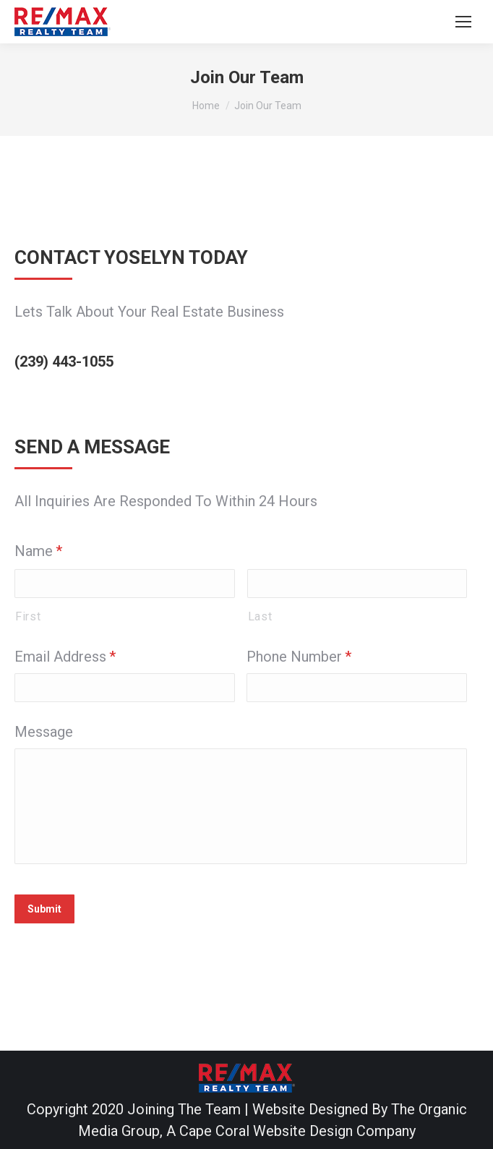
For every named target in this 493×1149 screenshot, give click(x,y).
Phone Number (298, 656)
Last (260, 616)
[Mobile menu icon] (463, 21)
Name (38, 551)
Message (43, 731)
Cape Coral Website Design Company (297, 1131)
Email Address (65, 656)
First (27, 616)
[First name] (124, 583)
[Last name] (357, 583)
